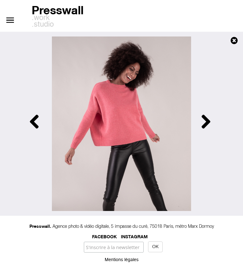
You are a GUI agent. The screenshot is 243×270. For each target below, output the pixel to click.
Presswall (58, 9)
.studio (43, 24)
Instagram (134, 236)
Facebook (104, 236)
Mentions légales (122, 260)
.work (41, 18)
